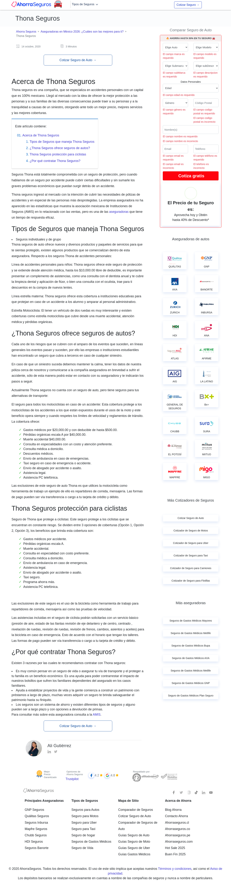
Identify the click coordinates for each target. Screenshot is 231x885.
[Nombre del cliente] (191, 129)
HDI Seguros (34, 841)
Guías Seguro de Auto (133, 835)
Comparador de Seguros (135, 810)
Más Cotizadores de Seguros (190, 500)
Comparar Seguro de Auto (191, 30)
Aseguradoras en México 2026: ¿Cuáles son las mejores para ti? (82, 31)
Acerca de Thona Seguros (40, 135)
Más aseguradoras (191, 603)
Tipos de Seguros (85, 4)
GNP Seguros (34, 810)
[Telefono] (206, 149)
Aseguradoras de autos (190, 239)
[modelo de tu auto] (206, 47)
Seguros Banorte (37, 848)
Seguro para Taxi (83, 829)
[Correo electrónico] (175, 149)
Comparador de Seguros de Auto (137, 826)
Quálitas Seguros (37, 816)
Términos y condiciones (174, 869)
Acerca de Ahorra (178, 800)
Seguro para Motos (85, 816)
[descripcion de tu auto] (206, 66)
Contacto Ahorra (176, 816)
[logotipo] (38, 791)
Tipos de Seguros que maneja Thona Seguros (62, 141)
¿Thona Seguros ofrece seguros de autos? (60, 148)
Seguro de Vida (82, 848)
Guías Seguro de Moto (134, 841)
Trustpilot (72, 779)
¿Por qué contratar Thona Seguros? (55, 161)
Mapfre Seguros (36, 829)
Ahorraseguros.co (177, 829)
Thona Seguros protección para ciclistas (58, 154)
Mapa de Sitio (128, 800)
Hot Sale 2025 (175, 848)
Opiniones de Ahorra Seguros (74, 773)
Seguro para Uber (84, 822)
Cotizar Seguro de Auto (77, 60)
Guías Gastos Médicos (134, 854)
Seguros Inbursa (36, 822)
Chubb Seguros (36, 835)
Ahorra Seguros (26, 31)
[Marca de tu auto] (175, 47)
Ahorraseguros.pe (177, 835)
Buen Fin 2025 (175, 854)
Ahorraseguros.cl (177, 822)
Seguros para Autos (85, 810)
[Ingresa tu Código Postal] (206, 102)
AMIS (97, 714)
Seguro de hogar (83, 835)
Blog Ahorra (173, 810)
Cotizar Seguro (187, 4)
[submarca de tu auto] (175, 66)
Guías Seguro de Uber (134, 848)
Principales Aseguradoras (44, 800)
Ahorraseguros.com (179, 841)
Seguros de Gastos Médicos (91, 841)
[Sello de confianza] (169, 776)
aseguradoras (119, 212)
